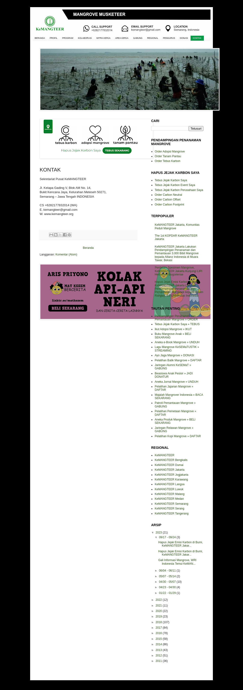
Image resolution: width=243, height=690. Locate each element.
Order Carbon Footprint (169, 204)
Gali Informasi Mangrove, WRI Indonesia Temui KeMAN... (177, 561)
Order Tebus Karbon (167, 161)
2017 (159, 627)
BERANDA (40, 38)
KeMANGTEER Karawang (171, 479)
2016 (159, 633)
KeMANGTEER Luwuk (169, 489)
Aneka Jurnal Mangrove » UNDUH (176, 381)
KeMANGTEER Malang (169, 494)
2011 (159, 661)
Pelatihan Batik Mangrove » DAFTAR (178, 360)
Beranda (88, 248)
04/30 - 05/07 (168, 581)
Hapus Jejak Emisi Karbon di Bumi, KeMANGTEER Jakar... (180, 544)
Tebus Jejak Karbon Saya (171, 180)
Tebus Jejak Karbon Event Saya (175, 185)
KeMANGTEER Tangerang (172, 513)
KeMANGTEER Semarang (171, 503)
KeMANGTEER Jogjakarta (171, 474)
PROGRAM (67, 38)
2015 (159, 639)
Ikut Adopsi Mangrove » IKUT (173, 329)
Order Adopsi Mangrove (170, 151)
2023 (159, 532)
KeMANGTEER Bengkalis (171, 460)
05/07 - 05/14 (168, 576)
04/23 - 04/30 (168, 587)
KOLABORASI (85, 38)
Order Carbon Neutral (168, 194)
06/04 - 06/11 (168, 570)
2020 (159, 611)
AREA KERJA (122, 38)
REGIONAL (152, 38)
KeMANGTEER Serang (169, 508)
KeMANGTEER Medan (169, 498)
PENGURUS (169, 38)
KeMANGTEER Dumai (169, 465)
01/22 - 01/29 (168, 593)
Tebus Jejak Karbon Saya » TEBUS (177, 324)
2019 (159, 616)
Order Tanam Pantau (168, 156)
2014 (159, 644)
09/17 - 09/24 (168, 537)
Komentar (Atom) (66, 254)
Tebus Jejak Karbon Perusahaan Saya (179, 190)
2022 (159, 600)
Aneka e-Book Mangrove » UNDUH (177, 342)
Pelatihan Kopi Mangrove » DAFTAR (178, 436)
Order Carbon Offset (168, 199)
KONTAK (197, 38)
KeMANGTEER (164, 455)
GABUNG (137, 38)
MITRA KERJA (104, 38)
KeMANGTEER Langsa (169, 484)
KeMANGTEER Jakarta (169, 469)
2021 (159, 605)
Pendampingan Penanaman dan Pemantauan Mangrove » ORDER (176, 317)
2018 (159, 622)
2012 (159, 655)
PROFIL (54, 38)
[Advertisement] (88, 340)
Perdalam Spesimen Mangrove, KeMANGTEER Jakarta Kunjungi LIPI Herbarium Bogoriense (178, 271)
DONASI (184, 38)
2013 (159, 650)
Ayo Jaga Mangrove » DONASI (174, 355)
